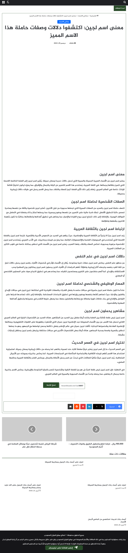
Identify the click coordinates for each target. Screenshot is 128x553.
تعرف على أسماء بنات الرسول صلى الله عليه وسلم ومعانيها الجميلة (22, 486)
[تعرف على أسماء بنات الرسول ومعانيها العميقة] (106, 471)
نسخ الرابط (51, 385)
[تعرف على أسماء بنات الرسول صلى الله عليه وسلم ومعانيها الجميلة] (21, 471)
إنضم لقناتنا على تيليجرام (63, 548)
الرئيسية (94, 15)
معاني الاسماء (83, 15)
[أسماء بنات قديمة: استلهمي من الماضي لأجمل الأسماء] (106, 506)
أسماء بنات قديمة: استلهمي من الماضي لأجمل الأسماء (107, 520)
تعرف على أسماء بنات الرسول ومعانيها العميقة (107, 485)
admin (71, 43)
